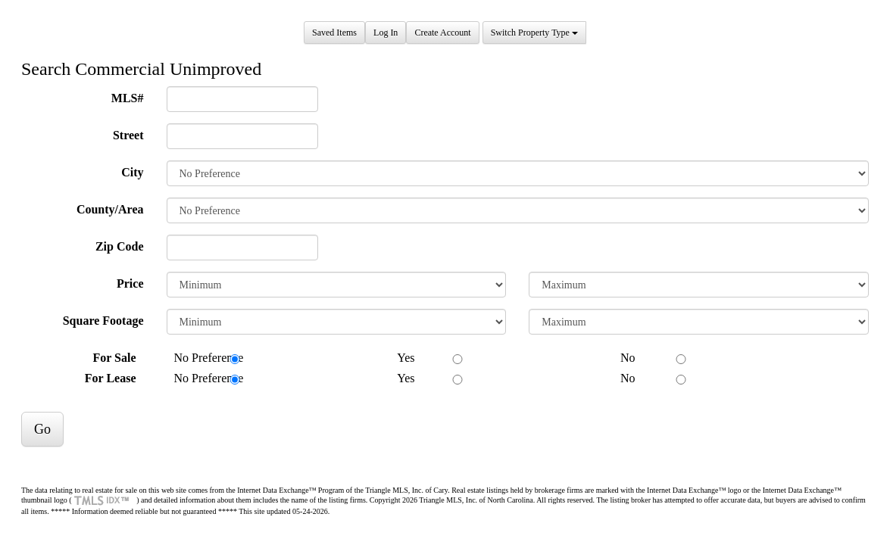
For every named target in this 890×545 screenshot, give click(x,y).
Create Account (442, 32)
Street (128, 135)
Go (42, 429)
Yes (398, 357)
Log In (385, 32)
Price (130, 283)
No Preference (201, 357)
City (132, 172)
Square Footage (103, 320)
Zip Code (119, 246)
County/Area (110, 209)
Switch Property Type (534, 32)
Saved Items (334, 32)
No (620, 357)
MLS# (127, 98)
